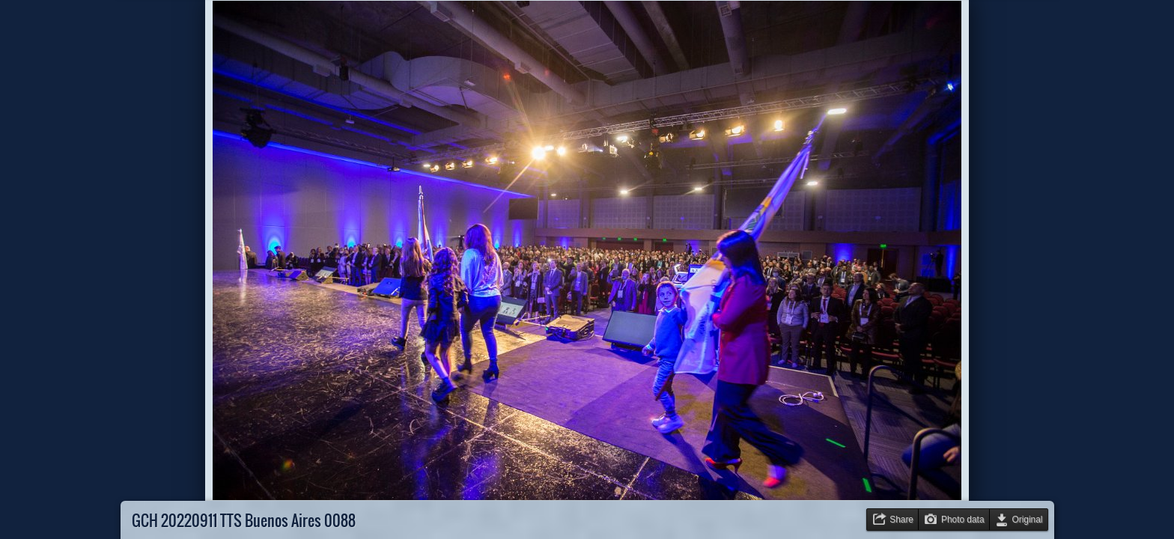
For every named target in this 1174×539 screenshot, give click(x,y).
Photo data (963, 519)
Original (1027, 519)
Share (901, 519)
